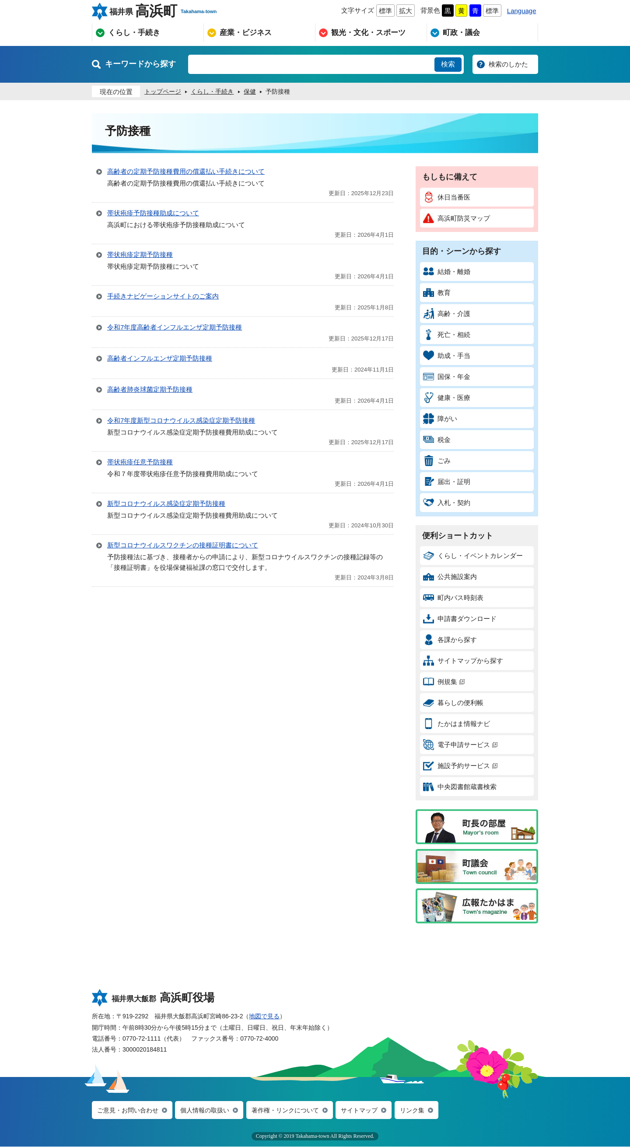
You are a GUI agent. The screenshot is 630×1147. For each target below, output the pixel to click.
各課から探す (450, 639)
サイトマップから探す (463, 660)
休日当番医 (446, 197)
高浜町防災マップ (456, 218)
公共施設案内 (450, 576)
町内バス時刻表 (453, 597)
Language (521, 10)
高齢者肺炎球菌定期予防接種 (149, 389)
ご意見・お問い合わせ (130, 1110)
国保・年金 (446, 376)
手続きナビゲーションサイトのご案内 (163, 296)
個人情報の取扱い (211, 1110)
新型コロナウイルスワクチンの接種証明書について (182, 545)
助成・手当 (446, 355)
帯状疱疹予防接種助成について (153, 213)
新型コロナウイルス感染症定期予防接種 (166, 503)
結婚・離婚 (446, 271)
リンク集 (428, 1110)
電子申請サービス (460, 744)
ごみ (437, 460)
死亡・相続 (446, 334)
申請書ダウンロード (460, 618)
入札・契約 (446, 502)
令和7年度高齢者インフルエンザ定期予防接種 (174, 327)
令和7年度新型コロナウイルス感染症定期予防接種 (181, 420)
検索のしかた (508, 64)
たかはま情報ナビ (456, 723)
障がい (440, 418)
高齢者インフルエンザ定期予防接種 (159, 358)
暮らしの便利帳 (453, 702)
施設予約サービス (460, 765)
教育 (437, 292)
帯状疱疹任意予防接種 (140, 462)
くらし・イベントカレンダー (473, 555)
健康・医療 (446, 397)
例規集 (444, 681)
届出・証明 (446, 481)
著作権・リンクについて (295, 1110)
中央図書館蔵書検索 (460, 786)
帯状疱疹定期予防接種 (140, 254)
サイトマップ (373, 1110)
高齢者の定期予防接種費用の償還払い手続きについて (186, 171)
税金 (437, 439)
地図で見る (264, 1016)
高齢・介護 (446, 313)
